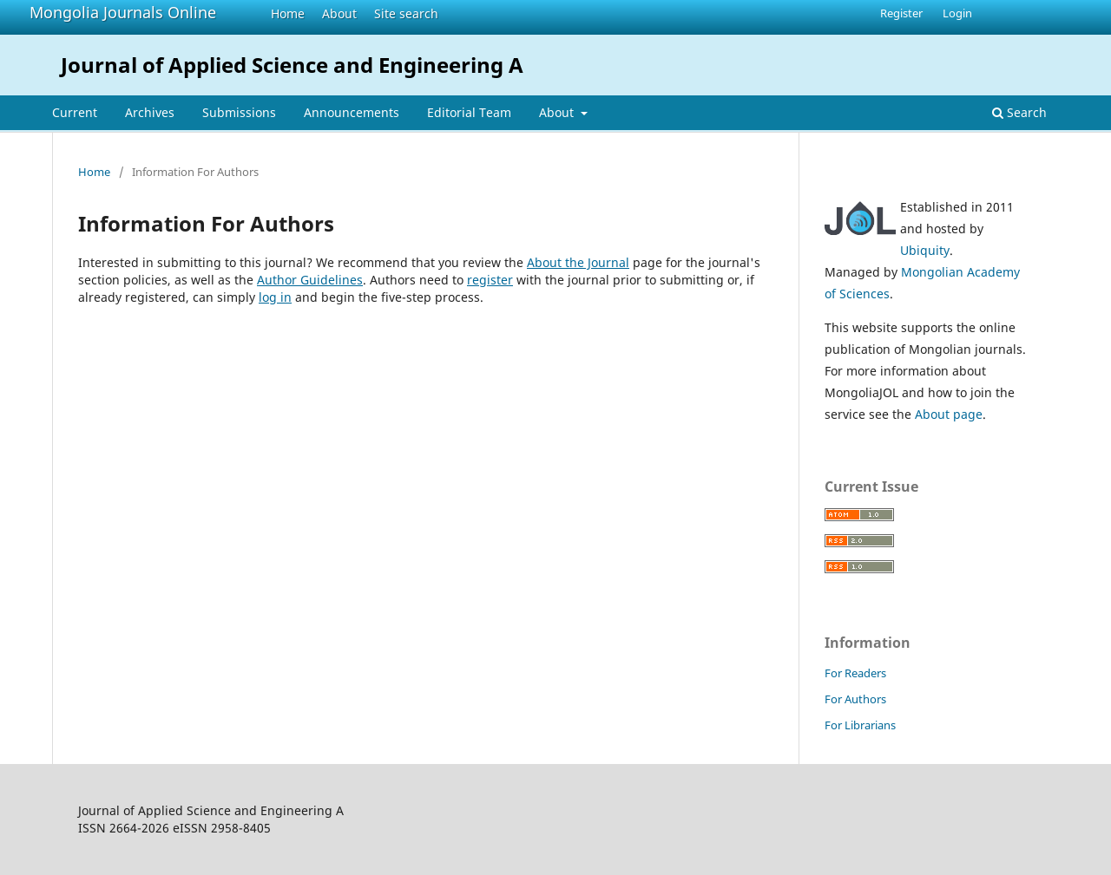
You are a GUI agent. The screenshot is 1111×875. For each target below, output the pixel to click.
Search (1019, 112)
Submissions (239, 112)
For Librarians (860, 725)
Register (901, 13)
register (490, 279)
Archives (149, 112)
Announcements (351, 112)
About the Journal (578, 262)
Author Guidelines (310, 279)
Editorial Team (469, 112)
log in (275, 297)
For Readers (855, 673)
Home (288, 13)
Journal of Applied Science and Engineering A (292, 64)
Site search (406, 13)
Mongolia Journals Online (123, 12)
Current (74, 112)
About (339, 13)
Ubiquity (925, 250)
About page (949, 414)
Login (957, 13)
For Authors (855, 699)
